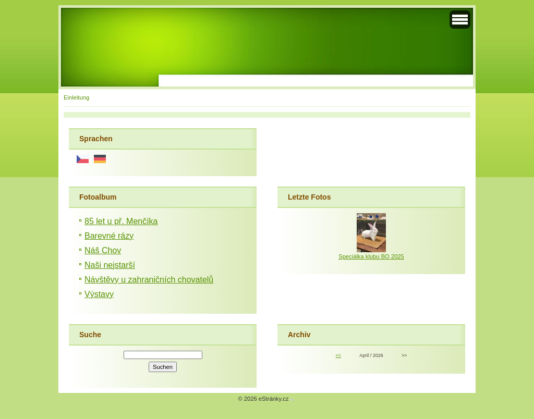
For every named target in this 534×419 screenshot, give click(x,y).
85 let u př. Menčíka (121, 221)
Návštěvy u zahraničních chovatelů (148, 279)
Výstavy (99, 294)
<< (338, 355)
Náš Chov (102, 250)
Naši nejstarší (109, 265)
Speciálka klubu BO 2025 (371, 256)
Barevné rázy (109, 235)
